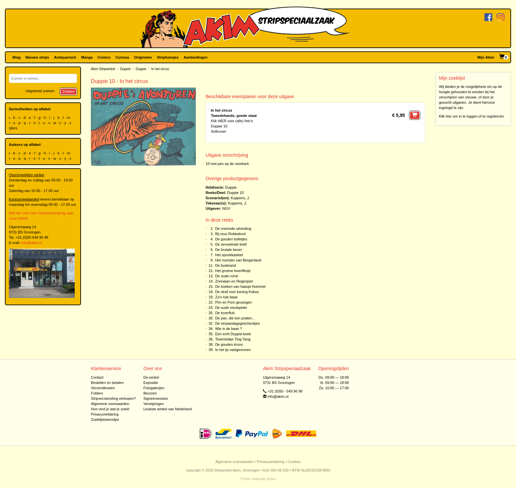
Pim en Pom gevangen (233, 302)
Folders (97, 393)
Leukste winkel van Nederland (167, 409)
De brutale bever (228, 250)
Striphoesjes (168, 57)
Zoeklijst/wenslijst (105, 419)
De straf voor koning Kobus (237, 292)
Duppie (125, 69)
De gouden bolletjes (231, 239)
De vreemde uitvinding (233, 228)
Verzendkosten (103, 388)
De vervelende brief (230, 244)
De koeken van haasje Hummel (240, 286)
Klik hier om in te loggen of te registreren (471, 116)
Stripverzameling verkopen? (113, 398)
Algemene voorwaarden (110, 404)
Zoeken (69, 92)
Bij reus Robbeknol (230, 234)
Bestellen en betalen (107, 383)
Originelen (143, 57)
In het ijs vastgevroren (233, 350)
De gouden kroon (229, 344)
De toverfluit (225, 313)
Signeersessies (155, 398)
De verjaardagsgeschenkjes (237, 323)
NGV (226, 208)
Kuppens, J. (240, 198)
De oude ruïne (226, 276)
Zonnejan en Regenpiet (234, 281)
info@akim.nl (31, 243)
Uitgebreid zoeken (40, 91)
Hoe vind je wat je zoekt (110, 409)
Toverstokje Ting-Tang (232, 339)
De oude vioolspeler (231, 308)
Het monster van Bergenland (238, 260)
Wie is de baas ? (228, 329)
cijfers (13, 128)
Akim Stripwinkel (103, 69)
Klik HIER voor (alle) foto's (232, 121)
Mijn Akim (485, 57)
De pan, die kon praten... (235, 318)
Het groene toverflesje (233, 271)
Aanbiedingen (196, 57)
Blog (16, 57)
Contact (97, 377)
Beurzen (150, 393)
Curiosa (122, 57)
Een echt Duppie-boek (233, 334)
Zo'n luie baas (226, 297)
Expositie (150, 383)
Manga (86, 57)
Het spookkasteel (229, 255)
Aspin (271, 479)
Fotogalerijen (154, 388)
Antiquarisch (65, 57)
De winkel (151, 377)
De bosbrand (225, 265)
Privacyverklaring (104, 414)
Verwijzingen (153, 404)
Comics (104, 57)
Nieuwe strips (37, 57)
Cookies (294, 462)
